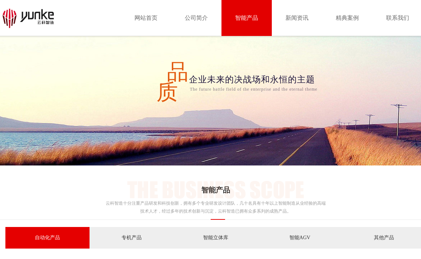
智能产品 (246, 18)
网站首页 (145, 18)
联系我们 (397, 18)
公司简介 (196, 18)
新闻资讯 (296, 18)
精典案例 (347, 18)
